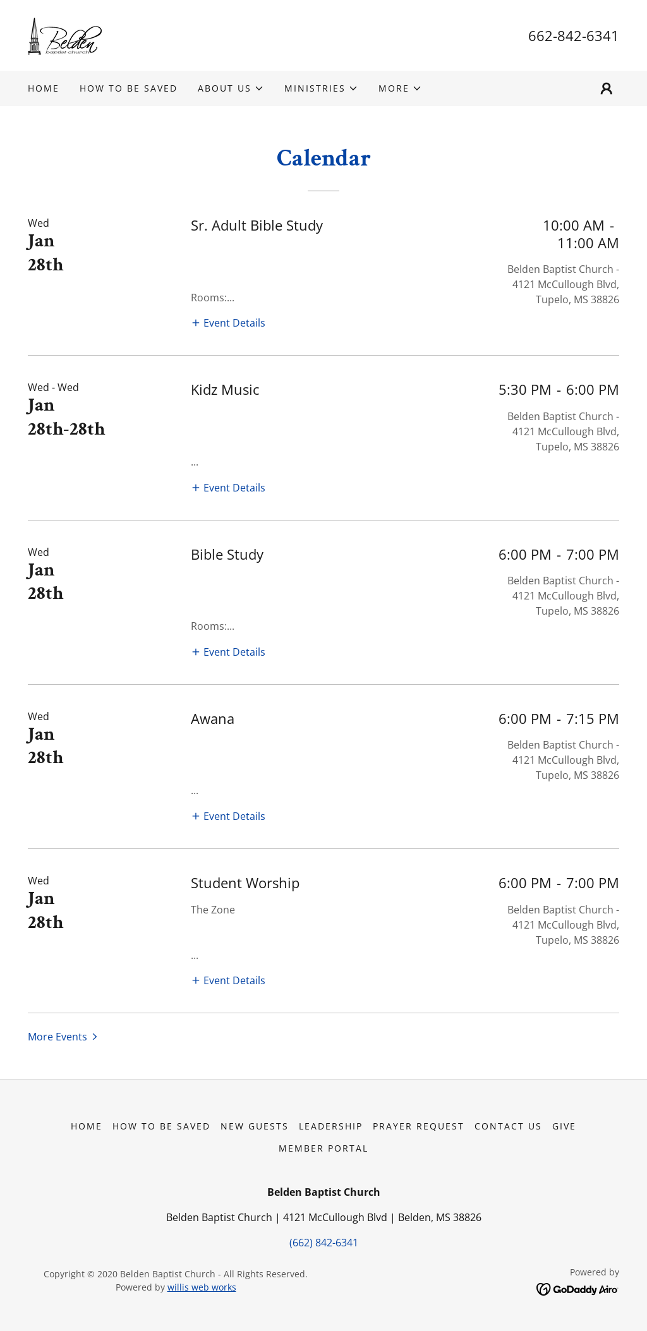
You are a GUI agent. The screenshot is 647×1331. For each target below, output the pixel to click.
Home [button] (86, 1126)
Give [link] (564, 1126)
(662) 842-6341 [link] (323, 1243)
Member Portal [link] (323, 1148)
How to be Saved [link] (129, 88)
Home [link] (43, 88)
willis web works (201, 1287)
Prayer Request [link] (418, 1126)
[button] (231, 88)
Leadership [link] (331, 1126)
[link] (65, 34)
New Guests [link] (255, 1126)
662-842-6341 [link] (573, 35)
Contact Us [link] (508, 1126)
